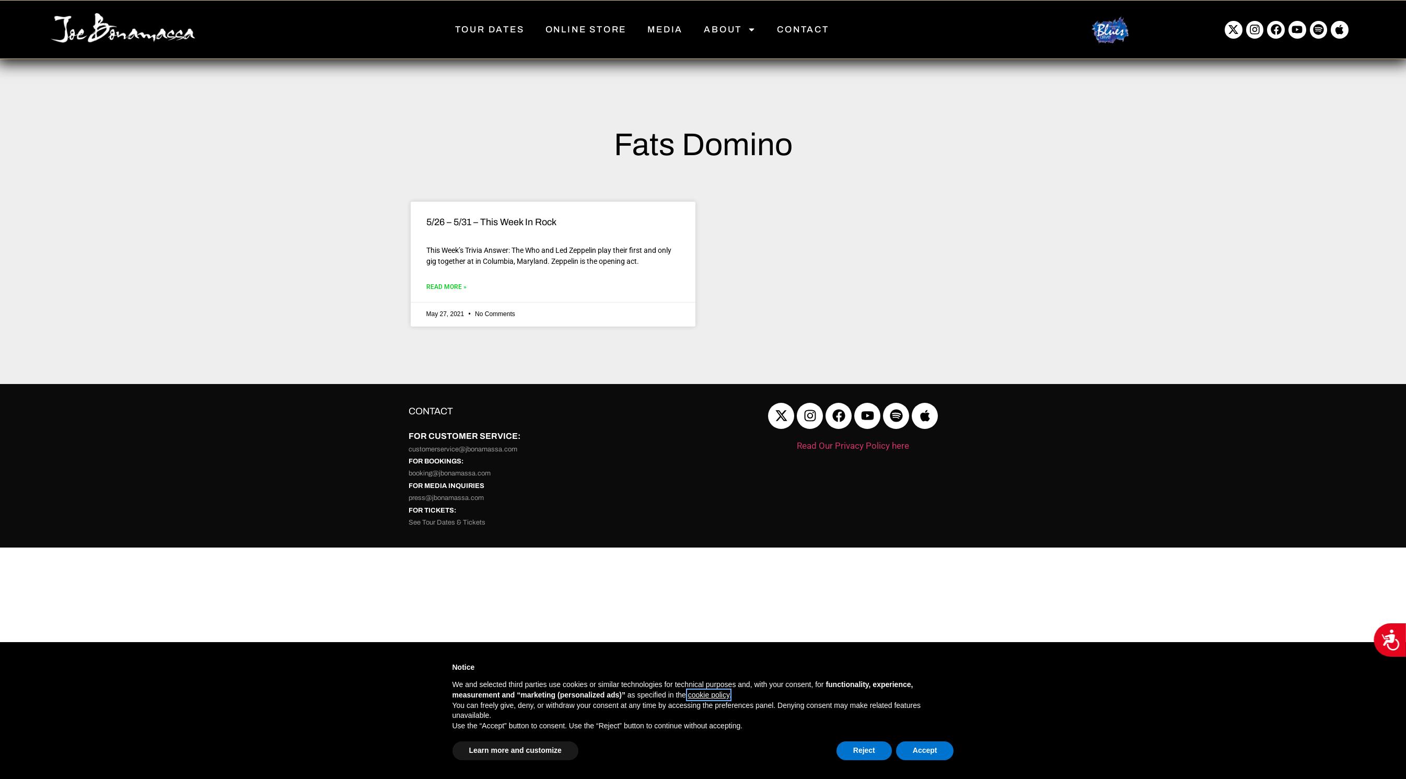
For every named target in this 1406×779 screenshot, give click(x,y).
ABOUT (730, 29)
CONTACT (803, 29)
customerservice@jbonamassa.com (463, 449)
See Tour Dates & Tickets (447, 522)
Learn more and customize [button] (515, 750)
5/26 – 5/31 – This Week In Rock (491, 222)
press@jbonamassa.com (446, 498)
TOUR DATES (490, 29)
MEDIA (665, 29)
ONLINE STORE (586, 29)
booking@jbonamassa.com (450, 473)
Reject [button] (864, 750)
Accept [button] (925, 750)
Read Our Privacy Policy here (853, 445)
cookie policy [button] (708, 695)
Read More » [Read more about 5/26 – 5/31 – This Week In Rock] (446, 286)
